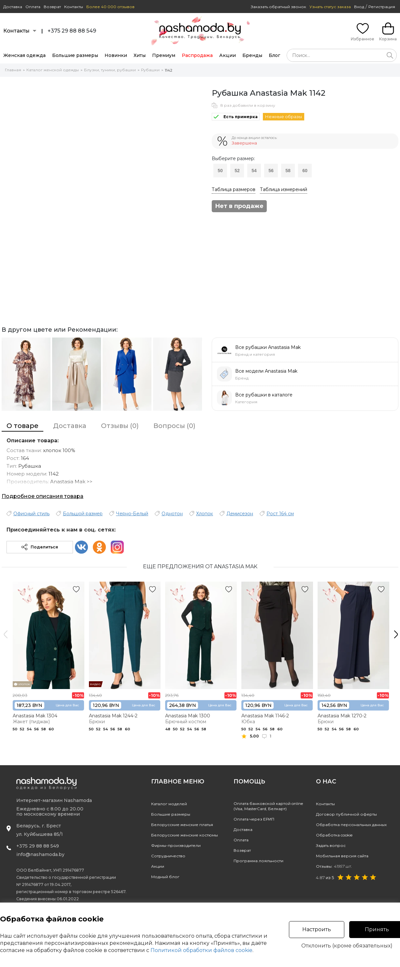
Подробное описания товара (42, 496)
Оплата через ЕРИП (254, 819)
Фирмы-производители (176, 845)
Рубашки (150, 69)
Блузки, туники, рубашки (110, 69)
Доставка (12, 6)
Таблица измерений (283, 189)
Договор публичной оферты (346, 814)
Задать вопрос (331, 845)
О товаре (22, 426)
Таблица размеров (233, 189)
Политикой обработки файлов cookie (201, 950)
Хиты (140, 55)
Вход (359, 6)
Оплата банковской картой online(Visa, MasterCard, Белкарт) (268, 806)
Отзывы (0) (120, 426)
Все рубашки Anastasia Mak (268, 347)
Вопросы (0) (174, 426)
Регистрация (381, 6)
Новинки (116, 55)
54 (254, 170)
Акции (227, 55)
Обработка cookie (334, 835)
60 (304, 170)
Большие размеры (75, 55)
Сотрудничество (168, 855)
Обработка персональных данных (351, 824)
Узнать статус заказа (330, 6)
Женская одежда (24, 55)
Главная (13, 69)
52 (237, 170)
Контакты (73, 6)
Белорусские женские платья (182, 824)
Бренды (252, 55)
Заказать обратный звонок (278, 6)
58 (288, 170)
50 (220, 170)
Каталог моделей (169, 803)
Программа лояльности (258, 860)
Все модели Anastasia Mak (266, 371)
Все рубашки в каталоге (264, 395)
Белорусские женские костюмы (184, 835)
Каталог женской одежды (52, 69)
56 (271, 170)
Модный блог (165, 876)
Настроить (316, 929)
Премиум (163, 55)
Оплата (32, 6)
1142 (168, 70)
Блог (274, 55)
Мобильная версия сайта (342, 855)
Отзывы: (334, 866)
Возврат (52, 6)
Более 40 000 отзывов (110, 6)
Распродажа (197, 55)
